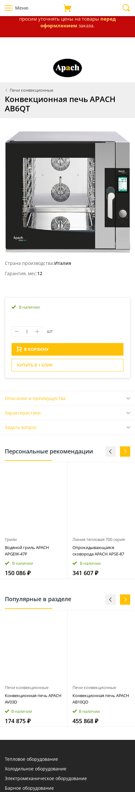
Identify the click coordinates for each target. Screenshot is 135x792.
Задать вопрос (21, 429)
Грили (11, 541)
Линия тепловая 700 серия (98, 541)
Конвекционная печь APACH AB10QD (100, 700)
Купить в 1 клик (35, 367)
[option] (34, 522)
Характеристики (23, 415)
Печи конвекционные (26, 689)
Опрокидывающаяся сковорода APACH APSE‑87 (98, 552)
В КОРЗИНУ (33, 351)
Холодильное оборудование (35, 771)
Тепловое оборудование (31, 761)
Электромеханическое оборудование (46, 780)
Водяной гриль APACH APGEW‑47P (27, 552)
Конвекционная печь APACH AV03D (33, 700)
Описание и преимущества (35, 400)
